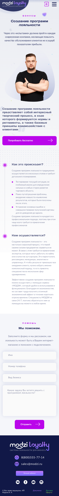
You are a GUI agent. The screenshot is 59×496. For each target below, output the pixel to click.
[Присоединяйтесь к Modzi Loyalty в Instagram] (41, 482)
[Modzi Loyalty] (16, 4)
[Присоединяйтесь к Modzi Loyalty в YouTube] (33, 482)
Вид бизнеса (14, 377)
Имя (10, 355)
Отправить (25, 424)
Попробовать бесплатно (20, 141)
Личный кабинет (29, 473)
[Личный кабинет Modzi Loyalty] (48, 4)
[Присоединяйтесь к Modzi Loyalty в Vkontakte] (18, 482)
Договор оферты (49, 491)
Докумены (37, 490)
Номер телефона (16, 366)
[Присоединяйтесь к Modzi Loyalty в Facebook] (26, 482)
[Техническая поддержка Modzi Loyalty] (30, 457)
